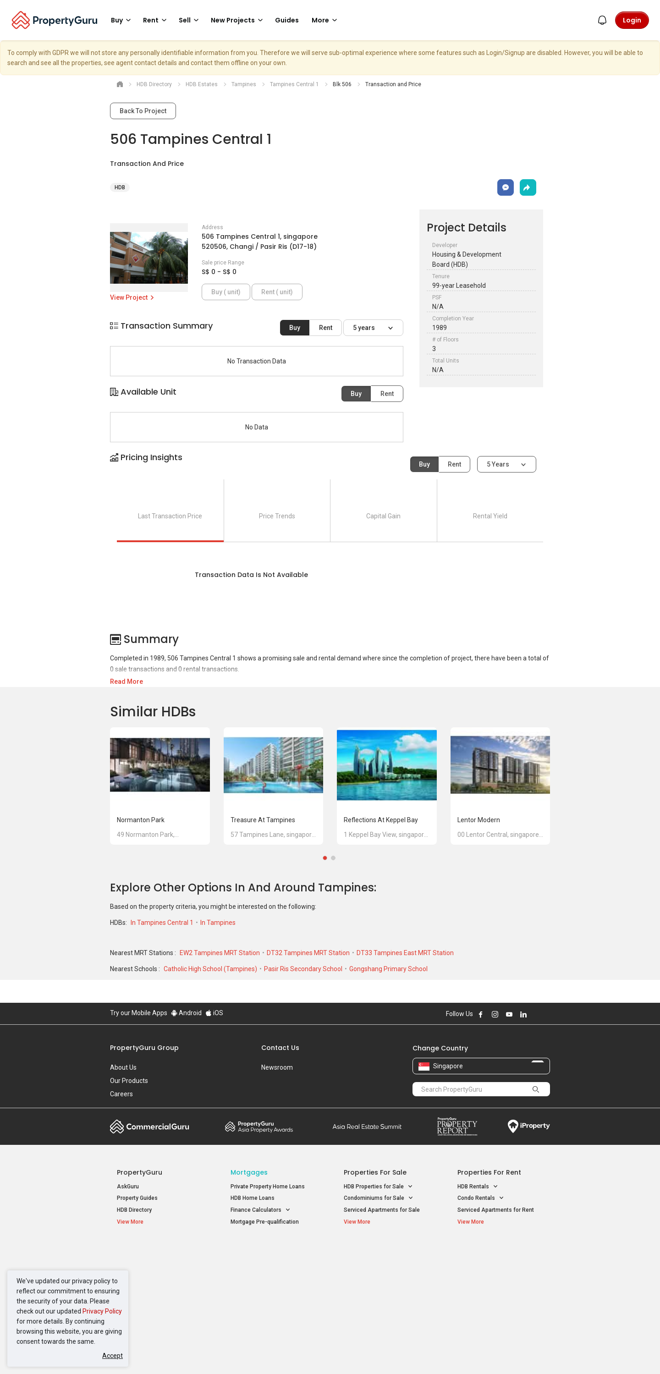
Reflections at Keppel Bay (381, 820)
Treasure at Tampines (263, 820)
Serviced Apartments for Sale (382, 1210)
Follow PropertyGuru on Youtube (509, 1014)
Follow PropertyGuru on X (535, 1014)
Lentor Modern (478, 820)
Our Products (129, 1080)
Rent (325, 327)
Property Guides (137, 1198)
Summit (367, 1126)
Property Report (457, 1126)
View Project (132, 297)
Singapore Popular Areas (499, 1251)
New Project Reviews (143, 1289)
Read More (126, 681)
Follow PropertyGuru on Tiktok (546, 1014)
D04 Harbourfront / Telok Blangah (499, 1266)
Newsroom (277, 1067)
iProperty (529, 1126)
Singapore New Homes (154, 1251)
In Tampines (218, 922)
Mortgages (249, 1172)
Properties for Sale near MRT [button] (272, 1276)
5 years (364, 327)
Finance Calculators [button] (261, 1210)
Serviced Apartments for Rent (495, 1210)
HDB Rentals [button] (477, 1187)
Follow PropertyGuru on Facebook (480, 1014)
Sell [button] (190, 20)
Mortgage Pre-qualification (265, 1222)
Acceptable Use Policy (142, 1353)
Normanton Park (141, 820)
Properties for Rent (489, 1172)
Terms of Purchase (322, 1353)
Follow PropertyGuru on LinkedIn (523, 1014)
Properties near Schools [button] (379, 1287)
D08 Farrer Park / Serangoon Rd (497, 1299)
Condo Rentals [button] (480, 1198)
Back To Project (143, 111)
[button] (330, 465)
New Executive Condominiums (155, 1278)
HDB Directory (134, 1210)
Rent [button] (156, 20)
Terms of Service (209, 1353)
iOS (214, 1013)
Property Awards (259, 1126)
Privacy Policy (102, 1311)
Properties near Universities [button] (384, 1276)
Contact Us (280, 1047)
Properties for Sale (375, 1172)
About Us (123, 1067)
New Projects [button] (238, 20)
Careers (121, 1094)
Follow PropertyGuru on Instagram (495, 1014)
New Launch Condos (143, 1266)
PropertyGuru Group (144, 1047)
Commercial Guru (149, 1126)
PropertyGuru (139, 1172)
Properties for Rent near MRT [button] (272, 1287)
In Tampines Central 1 (163, 922)
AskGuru (128, 1186)
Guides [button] (287, 20)
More (326, 20)
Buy (294, 327)
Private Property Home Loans (268, 1186)
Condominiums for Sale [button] (378, 1198)
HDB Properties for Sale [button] (378, 1187)
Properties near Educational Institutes (380, 1256)
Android (186, 1013)
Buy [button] (122, 20)
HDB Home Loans (253, 1198)
